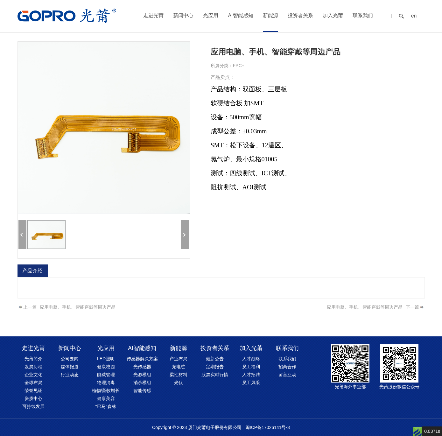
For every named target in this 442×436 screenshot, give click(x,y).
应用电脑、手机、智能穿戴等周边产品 (78, 307)
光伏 (178, 382)
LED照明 (106, 358)
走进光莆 (153, 15)
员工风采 (251, 382)
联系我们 (363, 15)
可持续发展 (33, 406)
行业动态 (70, 374)
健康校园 (106, 366)
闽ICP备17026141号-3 (267, 427)
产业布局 (178, 358)
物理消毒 (106, 382)
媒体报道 (70, 366)
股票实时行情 (214, 374)
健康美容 (106, 398)
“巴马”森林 (105, 406)
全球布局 (33, 382)
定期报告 (215, 366)
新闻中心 (183, 15)
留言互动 (287, 374)
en (414, 16)
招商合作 (287, 366)
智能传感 (142, 390)
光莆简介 (33, 358)
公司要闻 (70, 358)
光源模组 (142, 374)
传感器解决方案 (142, 358)
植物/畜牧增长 (106, 390)
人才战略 (251, 358)
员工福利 (251, 366)
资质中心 (33, 398)
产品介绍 (32, 270)
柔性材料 (178, 374)
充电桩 (178, 366)
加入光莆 (333, 15)
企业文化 (33, 374)
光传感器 (142, 366)
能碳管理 (106, 374)
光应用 (210, 15)
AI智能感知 (240, 15)
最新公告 (215, 358)
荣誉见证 (33, 390)
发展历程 (33, 366)
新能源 (270, 15)
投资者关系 (300, 15)
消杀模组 (142, 382)
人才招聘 (251, 374)
